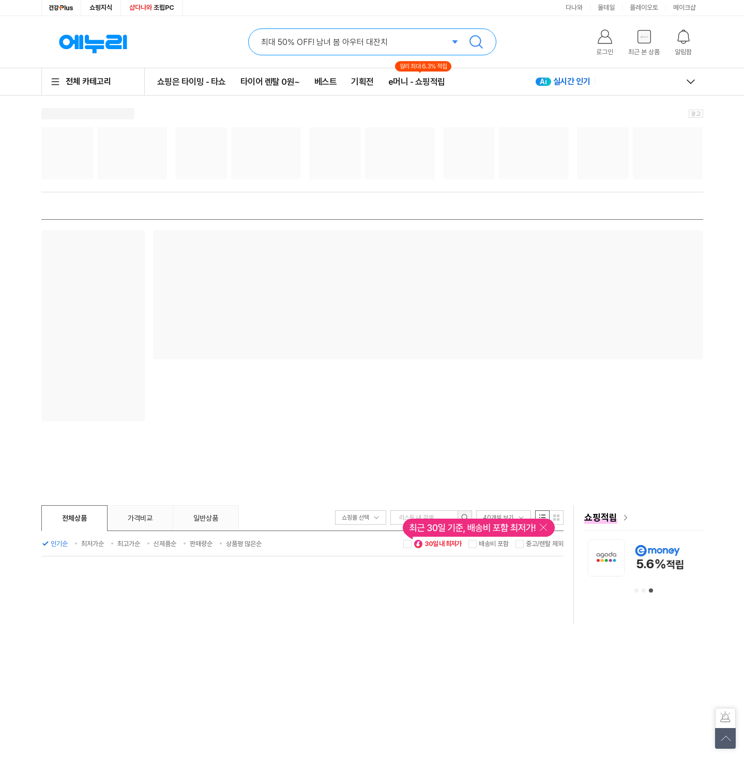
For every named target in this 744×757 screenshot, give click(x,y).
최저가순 (92, 544)
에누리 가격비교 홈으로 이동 (93, 41)
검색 (476, 42)
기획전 (362, 82)
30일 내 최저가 (438, 544)
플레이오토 (644, 7)
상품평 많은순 (244, 544)
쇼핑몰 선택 (360, 517)
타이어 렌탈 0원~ (270, 82)
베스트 (325, 82)
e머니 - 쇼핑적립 (416, 81)
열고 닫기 (691, 81)
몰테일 (606, 7)
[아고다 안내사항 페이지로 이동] (684, 558)
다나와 (574, 7)
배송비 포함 (494, 544)
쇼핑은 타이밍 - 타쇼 (191, 82)
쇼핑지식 (100, 7)
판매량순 (201, 544)
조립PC (151, 7)
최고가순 (128, 544)
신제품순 (165, 544)
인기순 (59, 544)
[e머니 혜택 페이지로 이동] (643, 517)
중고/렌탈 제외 (545, 544)
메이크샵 (684, 7)
